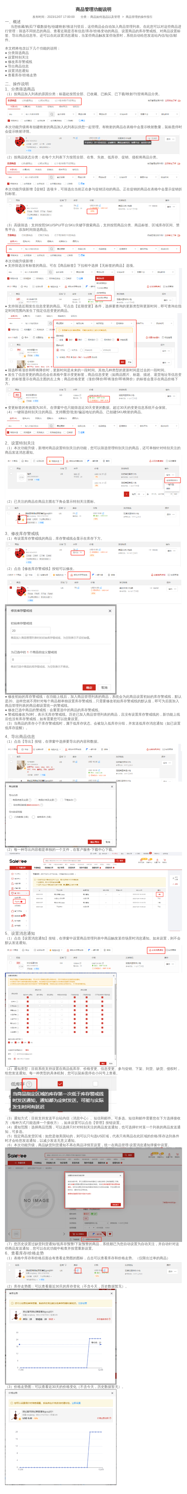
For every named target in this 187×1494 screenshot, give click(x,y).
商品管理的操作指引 (139, 17)
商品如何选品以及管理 (105, 17)
